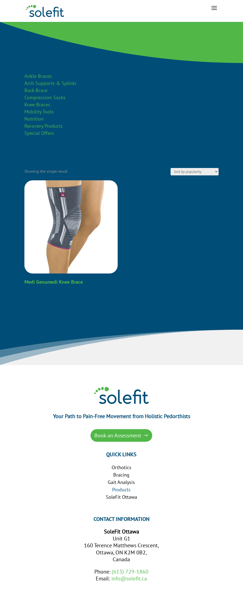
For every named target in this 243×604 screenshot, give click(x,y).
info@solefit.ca (129, 578)
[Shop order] (195, 171)
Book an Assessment (117, 435)
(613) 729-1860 (130, 571)
